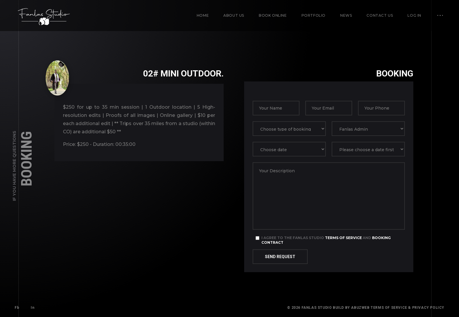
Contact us (379, 15)
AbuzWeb (360, 308)
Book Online (273, 15)
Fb (17, 308)
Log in (414, 15)
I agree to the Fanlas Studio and (326, 240)
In (32, 308)
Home (203, 15)
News (346, 15)
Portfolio (314, 15)
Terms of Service (343, 238)
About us (233, 15)
